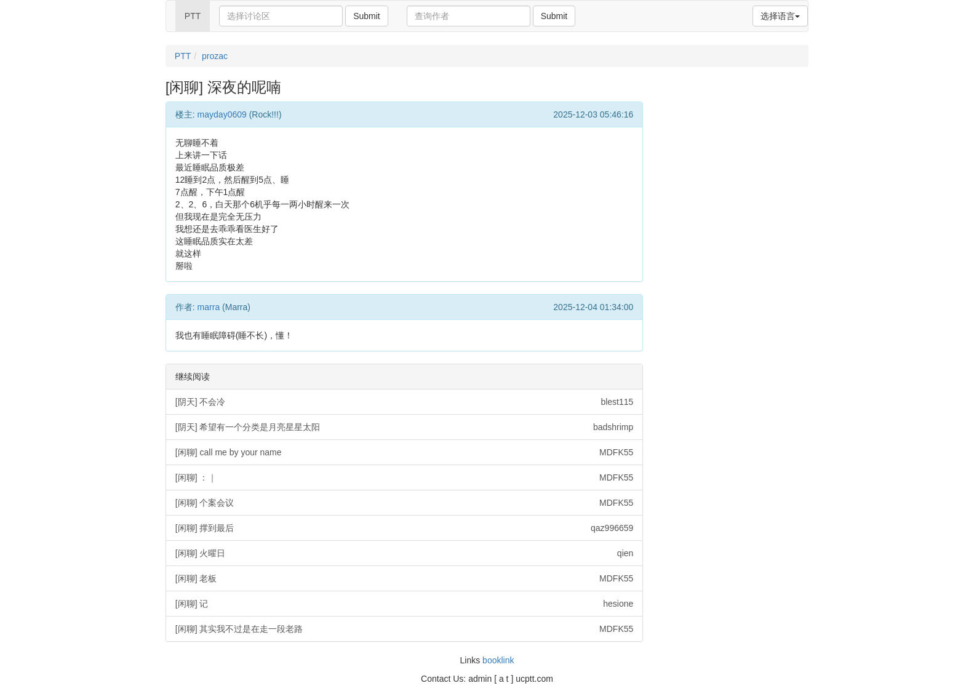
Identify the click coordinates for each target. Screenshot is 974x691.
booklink (498, 660)
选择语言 (780, 16)
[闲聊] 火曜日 (404, 553)
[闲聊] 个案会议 (404, 503)
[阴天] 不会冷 (404, 402)
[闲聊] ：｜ (404, 477)
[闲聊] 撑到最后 (404, 528)
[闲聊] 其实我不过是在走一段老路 (404, 629)
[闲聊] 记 (404, 603)
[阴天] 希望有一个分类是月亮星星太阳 (404, 427)
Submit (366, 16)
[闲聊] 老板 (404, 578)
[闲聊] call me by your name (404, 452)
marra (209, 307)
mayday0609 (222, 114)
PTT (193, 16)
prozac (215, 56)
